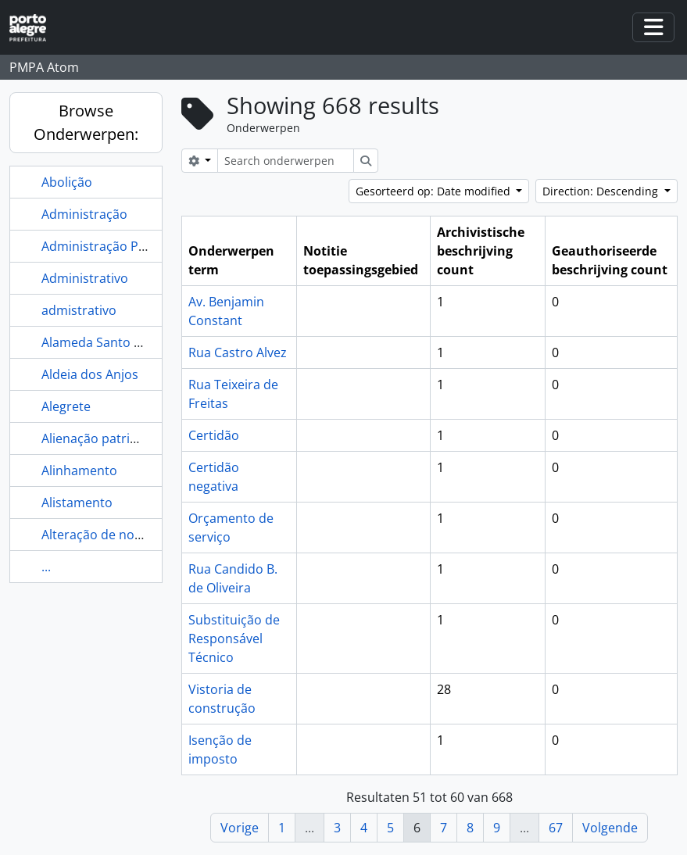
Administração (84, 214)
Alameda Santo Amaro (107, 342)
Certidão (213, 435)
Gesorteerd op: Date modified (434, 191)
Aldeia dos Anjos (89, 374)
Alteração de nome (97, 534)
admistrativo (78, 310)
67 (556, 827)
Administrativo (84, 278)
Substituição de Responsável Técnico (234, 638)
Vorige (239, 827)
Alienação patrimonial (105, 438)
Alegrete (66, 406)
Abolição (66, 182)
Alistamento (77, 502)
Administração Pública (107, 246)
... (46, 566)
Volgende (610, 827)
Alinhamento (79, 470)
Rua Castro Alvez (237, 352)
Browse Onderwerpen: (86, 122)
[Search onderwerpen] (285, 160)
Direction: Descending (601, 191)
